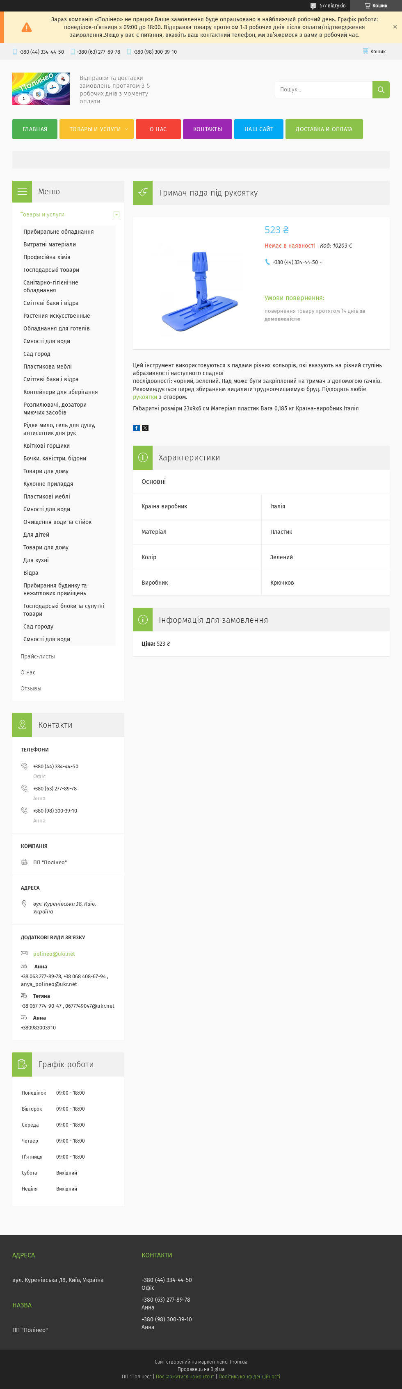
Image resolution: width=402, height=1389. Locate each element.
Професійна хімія (47, 257)
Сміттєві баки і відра (51, 303)
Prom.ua (238, 1362)
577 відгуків (333, 6)
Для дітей (36, 534)
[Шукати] (381, 89)
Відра (31, 572)
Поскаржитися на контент (185, 1377)
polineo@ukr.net (54, 954)
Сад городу (38, 626)
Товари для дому (46, 471)
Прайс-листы (38, 656)
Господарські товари (51, 269)
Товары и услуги (95, 129)
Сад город (36, 354)
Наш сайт (258, 129)
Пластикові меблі (46, 496)
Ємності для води (46, 341)
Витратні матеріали (49, 244)
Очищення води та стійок (57, 522)
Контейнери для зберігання (60, 392)
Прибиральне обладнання (58, 231)
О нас (158, 129)
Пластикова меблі (47, 366)
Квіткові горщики (46, 445)
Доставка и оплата (324, 129)
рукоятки (145, 397)
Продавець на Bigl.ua (201, 1369)
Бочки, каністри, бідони (54, 458)
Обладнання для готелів (56, 328)
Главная (35, 129)
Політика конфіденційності (249, 1377)
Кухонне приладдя (48, 483)
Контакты (207, 129)
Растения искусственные (56, 315)
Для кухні (36, 560)
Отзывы (31, 688)
